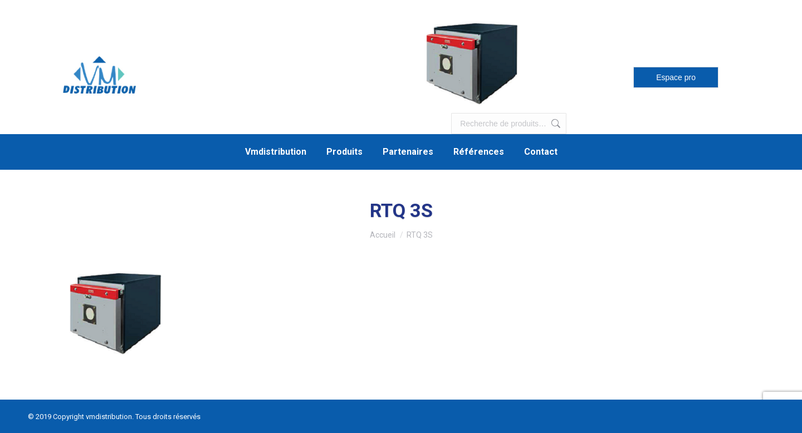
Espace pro (676, 77)
